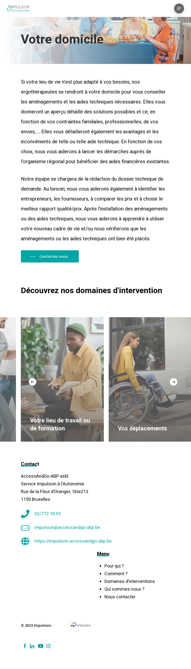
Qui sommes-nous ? (124, 589)
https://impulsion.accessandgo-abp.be (73, 541)
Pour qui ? (114, 566)
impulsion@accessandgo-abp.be (67, 527)
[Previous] (32, 382)
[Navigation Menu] (179, 8)
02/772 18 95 (48, 514)
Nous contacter (120, 597)
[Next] (173, 382)
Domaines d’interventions (129, 581)
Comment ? (116, 573)
